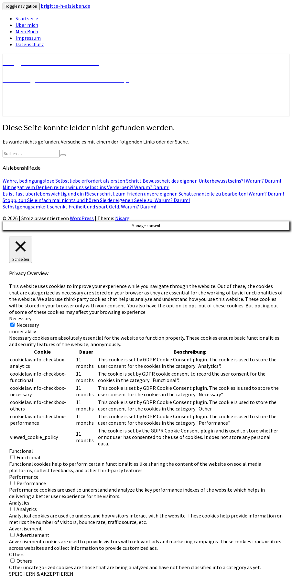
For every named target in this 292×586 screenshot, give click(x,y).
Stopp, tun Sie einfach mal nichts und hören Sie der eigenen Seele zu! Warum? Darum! (96, 200)
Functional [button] (21, 451)
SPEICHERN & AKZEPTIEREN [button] (41, 573)
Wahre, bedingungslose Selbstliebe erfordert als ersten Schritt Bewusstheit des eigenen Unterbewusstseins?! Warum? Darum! (142, 180)
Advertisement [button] (25, 528)
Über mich (27, 25)
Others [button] (17, 554)
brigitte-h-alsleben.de (65, 6)
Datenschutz (30, 44)
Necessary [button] (20, 318)
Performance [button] (23, 477)
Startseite (27, 18)
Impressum (28, 38)
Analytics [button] (19, 502)
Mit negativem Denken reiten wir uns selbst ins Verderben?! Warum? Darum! (86, 187)
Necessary (27, 325)
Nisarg (122, 218)
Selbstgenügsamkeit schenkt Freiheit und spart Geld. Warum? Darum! (79, 206)
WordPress (82, 218)
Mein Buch (27, 31)
